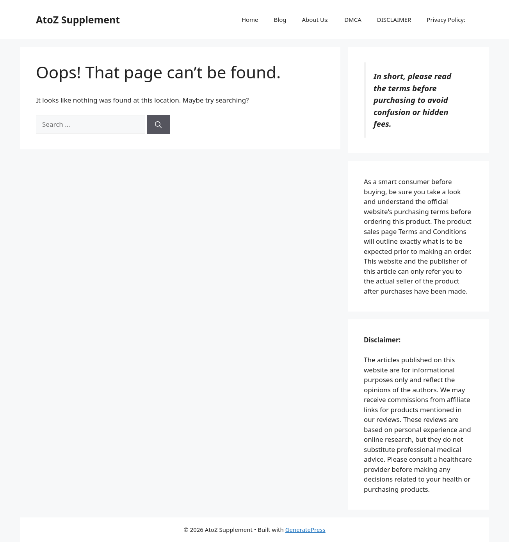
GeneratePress (305, 529)
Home (250, 19)
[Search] (158, 124)
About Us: (315, 19)
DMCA (352, 19)
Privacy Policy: (446, 19)
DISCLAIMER (394, 19)
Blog (280, 19)
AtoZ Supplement (78, 19)
